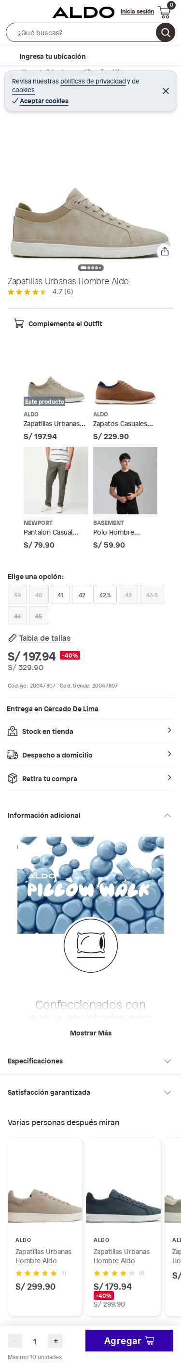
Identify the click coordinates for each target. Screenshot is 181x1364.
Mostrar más (90, 1032)
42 (82, 595)
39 (17, 595)
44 (17, 616)
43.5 (152, 595)
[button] (90, 34)
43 (128, 595)
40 (38, 595)
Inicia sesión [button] (137, 11)
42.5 (105, 595)
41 (60, 595)
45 (38, 616)
